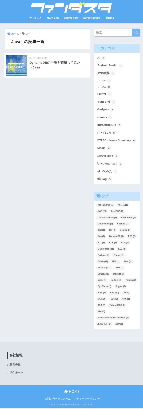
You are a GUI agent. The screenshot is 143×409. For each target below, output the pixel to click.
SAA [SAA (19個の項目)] (101, 300)
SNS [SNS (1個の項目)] (126, 300)
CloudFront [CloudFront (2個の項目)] (128, 218)
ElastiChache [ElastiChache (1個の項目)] (105, 249)
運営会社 (15, 365)
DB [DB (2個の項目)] (112, 231)
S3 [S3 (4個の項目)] (126, 293)
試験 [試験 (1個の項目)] (119, 325)
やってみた (35, 17)
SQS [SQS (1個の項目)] (101, 306)
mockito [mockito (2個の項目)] (118, 274)
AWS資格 (106, 73)
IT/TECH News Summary (117, 141)
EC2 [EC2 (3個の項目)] (101, 243)
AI (101, 58)
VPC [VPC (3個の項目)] (101, 312)
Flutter (104, 94)
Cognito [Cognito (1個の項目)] (122, 224)
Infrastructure (91, 17)
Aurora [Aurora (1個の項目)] (123, 206)
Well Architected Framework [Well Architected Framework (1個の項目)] (113, 318)
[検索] (136, 32)
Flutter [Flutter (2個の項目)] (118, 256)
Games (105, 118)
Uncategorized (110, 164)
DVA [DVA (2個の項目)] (101, 237)
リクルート (16, 373)
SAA (106, 87)
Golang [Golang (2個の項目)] (102, 262)
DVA (106, 81)
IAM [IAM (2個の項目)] (115, 262)
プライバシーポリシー (87, 399)
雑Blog (110, 17)
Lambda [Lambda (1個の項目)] (103, 274)
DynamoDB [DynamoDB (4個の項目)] (116, 237)
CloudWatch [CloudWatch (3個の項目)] (105, 224)
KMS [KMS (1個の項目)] (120, 268)
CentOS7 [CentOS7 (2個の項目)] (117, 212)
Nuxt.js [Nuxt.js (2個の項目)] (131, 281)
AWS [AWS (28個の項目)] (101, 212)
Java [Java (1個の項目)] (128, 262)
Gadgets (105, 110)
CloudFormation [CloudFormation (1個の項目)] (107, 218)
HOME (71, 392)
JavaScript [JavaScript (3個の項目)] (104, 268)
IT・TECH (106, 133)
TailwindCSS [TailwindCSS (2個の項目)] (117, 306)
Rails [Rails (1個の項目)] (101, 293)
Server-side (71, 17)
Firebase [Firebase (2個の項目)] (103, 256)
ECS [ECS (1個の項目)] (125, 243)
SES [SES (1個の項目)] (114, 300)
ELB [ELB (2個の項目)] (122, 249)
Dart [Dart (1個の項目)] (101, 231)
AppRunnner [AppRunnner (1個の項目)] (105, 206)
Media (104, 149)
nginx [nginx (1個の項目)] (101, 281)
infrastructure (109, 125)
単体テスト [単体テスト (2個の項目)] (104, 325)
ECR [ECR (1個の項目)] (113, 243)
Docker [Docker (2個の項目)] (125, 231)
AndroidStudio (110, 66)
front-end (53, 17)
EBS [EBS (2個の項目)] (132, 237)
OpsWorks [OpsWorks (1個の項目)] (104, 287)
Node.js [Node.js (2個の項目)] (116, 281)
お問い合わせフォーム (58, 399)
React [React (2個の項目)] (114, 293)
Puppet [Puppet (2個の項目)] (121, 287)
